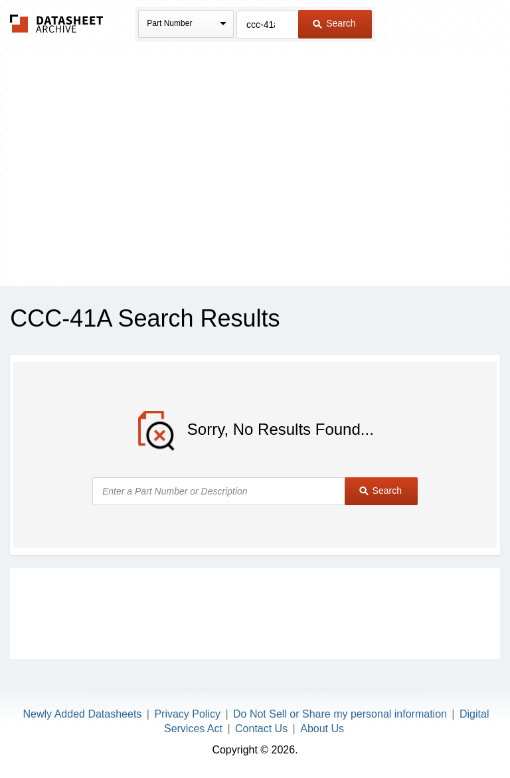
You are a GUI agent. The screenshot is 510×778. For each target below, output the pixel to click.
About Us (322, 728)
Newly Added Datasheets (82, 714)
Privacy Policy (187, 714)
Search (334, 23)
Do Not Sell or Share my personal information (340, 714)
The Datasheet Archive (57, 24)
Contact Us (261, 728)
